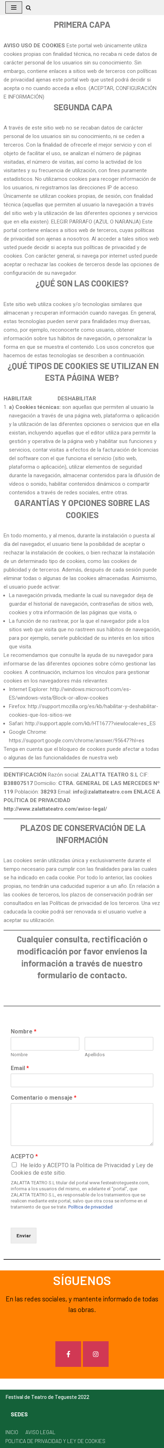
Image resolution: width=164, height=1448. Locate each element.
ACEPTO (24, 1156)
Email (20, 1068)
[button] (28, 7)
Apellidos (95, 1054)
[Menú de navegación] (13, 7)
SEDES (19, 1414)
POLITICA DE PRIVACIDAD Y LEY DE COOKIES (55, 1441)
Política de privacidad (90, 1207)
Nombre (23, 1031)
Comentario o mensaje (43, 1097)
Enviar (23, 1235)
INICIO (11, 1432)
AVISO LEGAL (40, 1432)
